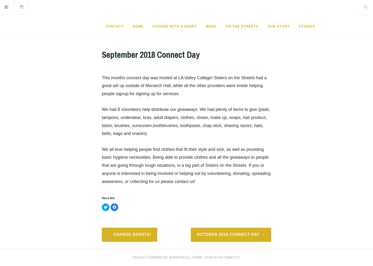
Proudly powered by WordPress (161, 257)
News (211, 26)
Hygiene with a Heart (174, 26)
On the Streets (242, 26)
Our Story (279, 26)
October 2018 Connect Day (228, 234)
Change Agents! (132, 234)
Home (138, 26)
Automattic (229, 257)
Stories (307, 26)
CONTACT (115, 26)
